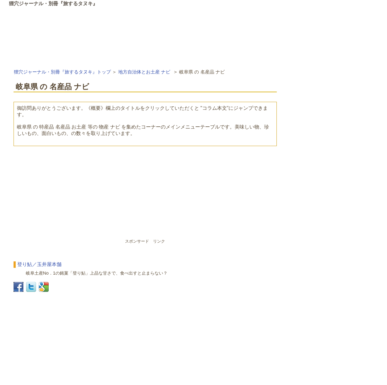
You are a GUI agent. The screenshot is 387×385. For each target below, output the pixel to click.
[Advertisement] (145, 195)
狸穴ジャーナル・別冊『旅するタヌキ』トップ (62, 71)
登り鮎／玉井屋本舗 (39, 264)
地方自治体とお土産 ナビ (144, 71)
